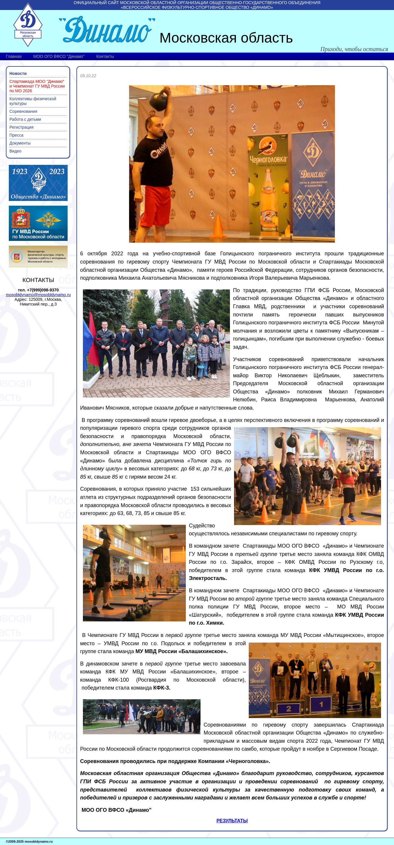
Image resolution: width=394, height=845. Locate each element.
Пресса (16, 135)
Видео (15, 151)
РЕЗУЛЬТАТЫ (232, 820)
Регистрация (21, 127)
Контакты (105, 56)
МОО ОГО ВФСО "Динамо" (58, 56)
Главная (13, 56)
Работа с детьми (25, 119)
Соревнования (23, 111)
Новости (18, 73)
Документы (20, 143)
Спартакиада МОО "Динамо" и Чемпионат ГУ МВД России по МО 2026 (37, 86)
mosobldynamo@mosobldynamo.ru (38, 294)
